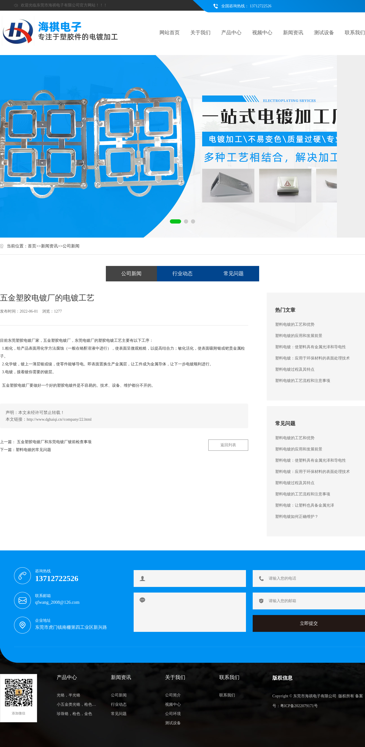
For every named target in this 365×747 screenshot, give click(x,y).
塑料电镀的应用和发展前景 (298, 336)
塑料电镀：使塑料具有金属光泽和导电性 (310, 347)
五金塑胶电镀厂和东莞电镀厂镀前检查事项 (54, 442)
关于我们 (200, 32)
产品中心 (231, 32)
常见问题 (233, 273)
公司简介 (173, 695)
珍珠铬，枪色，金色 (74, 714)
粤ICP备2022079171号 (299, 706)
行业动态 (182, 273)
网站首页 (169, 32)
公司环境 (173, 714)
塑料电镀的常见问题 (33, 450)
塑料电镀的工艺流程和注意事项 (302, 381)
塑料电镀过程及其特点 (294, 369)
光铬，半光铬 (68, 695)
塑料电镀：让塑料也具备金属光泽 (304, 505)
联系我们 (355, 32)
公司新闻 (71, 246)
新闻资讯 (293, 32)
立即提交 (309, 623)
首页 (32, 246)
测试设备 (324, 32)
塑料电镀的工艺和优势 (294, 324)
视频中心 (262, 32)
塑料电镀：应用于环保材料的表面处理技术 (312, 358)
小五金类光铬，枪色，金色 (78, 704)
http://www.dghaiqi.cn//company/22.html (59, 419)
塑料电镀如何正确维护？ (296, 516)
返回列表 (228, 445)
